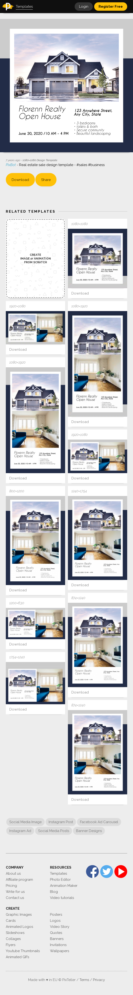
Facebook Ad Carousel (99, 822)
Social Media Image (25, 822)
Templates (58, 873)
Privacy (99, 980)
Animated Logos (19, 927)
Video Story (59, 927)
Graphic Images (19, 914)
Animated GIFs (17, 957)
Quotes (56, 933)
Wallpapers (59, 951)
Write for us (15, 892)
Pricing (11, 886)
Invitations (58, 945)
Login (83, 6)
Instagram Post (61, 822)
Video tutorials (62, 898)
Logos (55, 921)
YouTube (120, 871)
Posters (56, 914)
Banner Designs (89, 831)
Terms (84, 980)
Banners (56, 939)
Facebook (92, 871)
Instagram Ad (20, 831)
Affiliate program (19, 879)
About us (13, 873)
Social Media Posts (53, 831)
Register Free (111, 6)
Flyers (10, 945)
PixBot (11, 165)
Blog (54, 892)
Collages (13, 939)
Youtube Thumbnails (23, 951)
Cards (11, 921)
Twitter (106, 871)
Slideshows (15, 933)
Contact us (15, 898)
